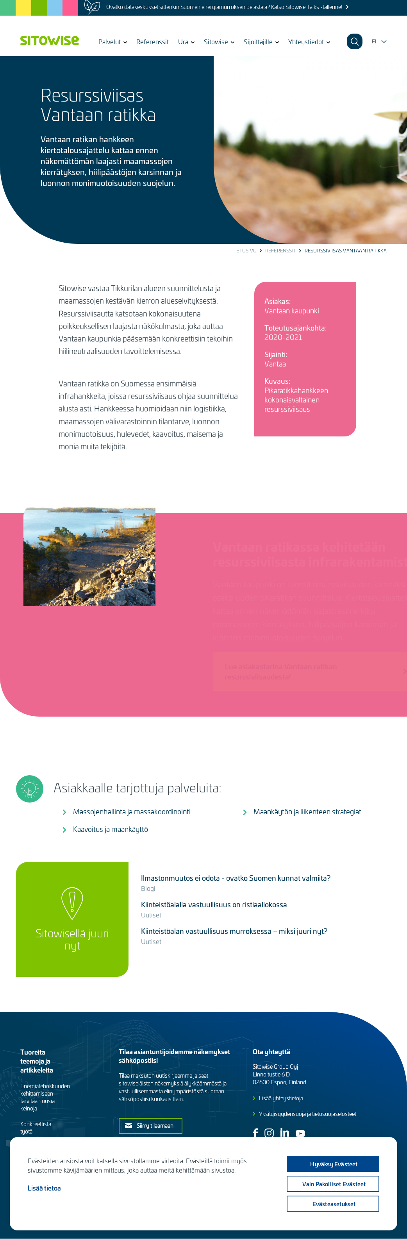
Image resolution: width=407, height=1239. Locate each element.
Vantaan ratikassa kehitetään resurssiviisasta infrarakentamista (305, 553)
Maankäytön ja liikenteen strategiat (307, 811)
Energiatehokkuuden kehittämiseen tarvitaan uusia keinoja (45, 1097)
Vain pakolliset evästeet (334, 1184)
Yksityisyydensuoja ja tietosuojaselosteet (307, 1113)
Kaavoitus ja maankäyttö (110, 829)
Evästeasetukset (334, 1204)
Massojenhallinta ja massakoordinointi (132, 811)
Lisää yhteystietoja (281, 1098)
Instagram (269, 1133)
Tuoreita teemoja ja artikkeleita (36, 1060)
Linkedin (284, 1132)
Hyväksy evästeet (333, 1164)
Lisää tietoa (44, 1188)
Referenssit (152, 41)
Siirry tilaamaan (155, 1125)
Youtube (300, 1133)
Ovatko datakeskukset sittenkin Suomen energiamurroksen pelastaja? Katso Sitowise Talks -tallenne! (224, 7)
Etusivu (246, 250)
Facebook (255, 1132)
